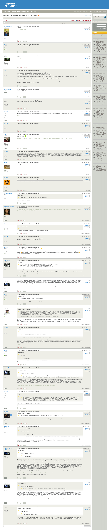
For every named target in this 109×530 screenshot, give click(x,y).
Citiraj (86, 29)
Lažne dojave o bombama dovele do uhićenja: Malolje (101, 45)
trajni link (88, 41)
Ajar (5, 134)
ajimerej (6, 247)
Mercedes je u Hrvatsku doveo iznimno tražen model (101, 106)
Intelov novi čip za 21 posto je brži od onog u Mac (101, 67)
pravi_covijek (7, 260)
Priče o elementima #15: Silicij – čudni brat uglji (100, 79)
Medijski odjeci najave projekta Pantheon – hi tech (101, 60)
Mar (5, 70)
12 (18, 148)
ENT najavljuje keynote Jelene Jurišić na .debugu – (101, 77)
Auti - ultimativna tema (100, 154)
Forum (8, 11)
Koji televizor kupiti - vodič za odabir (101, 131)
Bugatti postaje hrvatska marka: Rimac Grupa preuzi (101, 136)
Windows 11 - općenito (100, 90)
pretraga (104, 11)
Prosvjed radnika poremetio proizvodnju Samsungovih (101, 170)
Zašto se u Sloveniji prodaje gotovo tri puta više (101, 58)
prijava (75, 11)
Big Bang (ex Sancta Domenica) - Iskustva (100, 114)
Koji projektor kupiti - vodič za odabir (101, 109)
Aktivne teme (96, 32)
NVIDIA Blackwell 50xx (100, 132)
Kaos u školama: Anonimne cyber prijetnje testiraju (101, 81)
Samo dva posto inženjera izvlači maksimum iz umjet (101, 51)
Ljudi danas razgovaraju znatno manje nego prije (100, 122)
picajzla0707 (7, 411)
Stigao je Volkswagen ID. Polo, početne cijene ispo (100, 92)
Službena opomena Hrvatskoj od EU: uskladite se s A (101, 125)
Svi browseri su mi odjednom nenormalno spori (101, 69)
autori (100, 11)
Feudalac (6, 111)
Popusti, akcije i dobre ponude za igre (100, 95)
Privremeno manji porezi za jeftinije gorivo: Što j (101, 156)
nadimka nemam (8, 193)
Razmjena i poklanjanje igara (100, 74)
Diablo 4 (97, 151)
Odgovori (87, 27)
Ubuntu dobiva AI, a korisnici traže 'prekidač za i (101, 47)
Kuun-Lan (6, 223)
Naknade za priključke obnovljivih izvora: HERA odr (100, 128)
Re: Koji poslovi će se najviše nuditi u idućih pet (28, 55)
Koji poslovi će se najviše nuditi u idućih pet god (55, 22)
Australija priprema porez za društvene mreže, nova (101, 160)
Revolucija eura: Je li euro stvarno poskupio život (101, 104)
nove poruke (96, 11)
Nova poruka (87, 15)
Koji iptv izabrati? (99, 75)
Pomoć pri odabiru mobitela (101, 96)
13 (18, 41)
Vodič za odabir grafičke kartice (100, 167)
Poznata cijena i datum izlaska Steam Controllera (101, 117)
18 (18, 86)
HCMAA (6, 177)
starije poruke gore (87, 20)
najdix (5, 55)
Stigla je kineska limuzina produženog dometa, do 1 (101, 138)
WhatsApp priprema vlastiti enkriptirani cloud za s (101, 165)
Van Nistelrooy (7, 89)
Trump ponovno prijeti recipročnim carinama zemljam (100, 42)
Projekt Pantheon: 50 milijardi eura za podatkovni (101, 53)
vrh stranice (104, 529)
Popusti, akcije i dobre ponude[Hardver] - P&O (100, 146)
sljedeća (7, 20)
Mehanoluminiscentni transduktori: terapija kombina (100, 119)
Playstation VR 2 (99, 85)
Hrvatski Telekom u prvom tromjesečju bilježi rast (101, 56)
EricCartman (7, 307)
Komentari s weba (16, 11)
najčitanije (90, 11)
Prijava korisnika (97, 22)
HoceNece (6, 100)
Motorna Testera (8, 26)
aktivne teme (85, 11)
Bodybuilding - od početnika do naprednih (101, 148)
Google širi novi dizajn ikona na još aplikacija (101, 158)
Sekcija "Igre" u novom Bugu (100, 87)
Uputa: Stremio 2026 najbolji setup (100, 65)
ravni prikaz (79, 20)
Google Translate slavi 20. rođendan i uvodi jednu (101, 40)
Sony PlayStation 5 (99, 84)
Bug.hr (4, 11)
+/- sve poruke (72, 20)
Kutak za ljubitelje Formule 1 (101, 100)
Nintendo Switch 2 (99, 149)
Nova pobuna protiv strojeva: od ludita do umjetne (100, 62)
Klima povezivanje (99, 82)
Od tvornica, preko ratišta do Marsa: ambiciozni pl (100, 141)
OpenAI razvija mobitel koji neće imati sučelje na (101, 49)
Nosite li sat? (98, 115)
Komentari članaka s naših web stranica (30, 11)
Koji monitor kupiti (99, 168)
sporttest (6, 123)
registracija (79, 11)
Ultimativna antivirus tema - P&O (101, 37)
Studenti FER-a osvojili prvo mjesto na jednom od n (101, 162)
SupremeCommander (9, 206)
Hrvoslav (6, 151)
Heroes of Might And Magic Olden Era (101, 89)
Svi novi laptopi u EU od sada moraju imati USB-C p (101, 71)
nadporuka (87, 86)
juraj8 (5, 162)
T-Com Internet (98, 144)
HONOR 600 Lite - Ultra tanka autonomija (100, 143)
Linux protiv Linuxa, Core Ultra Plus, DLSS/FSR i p (100, 98)
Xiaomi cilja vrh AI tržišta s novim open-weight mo (101, 134)
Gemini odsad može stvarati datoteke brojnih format (101, 102)
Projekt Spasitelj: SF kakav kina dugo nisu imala (101, 35)
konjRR (6, 44)
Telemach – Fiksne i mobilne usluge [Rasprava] (101, 153)
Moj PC (5, 120)
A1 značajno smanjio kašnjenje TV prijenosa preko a (100, 111)
